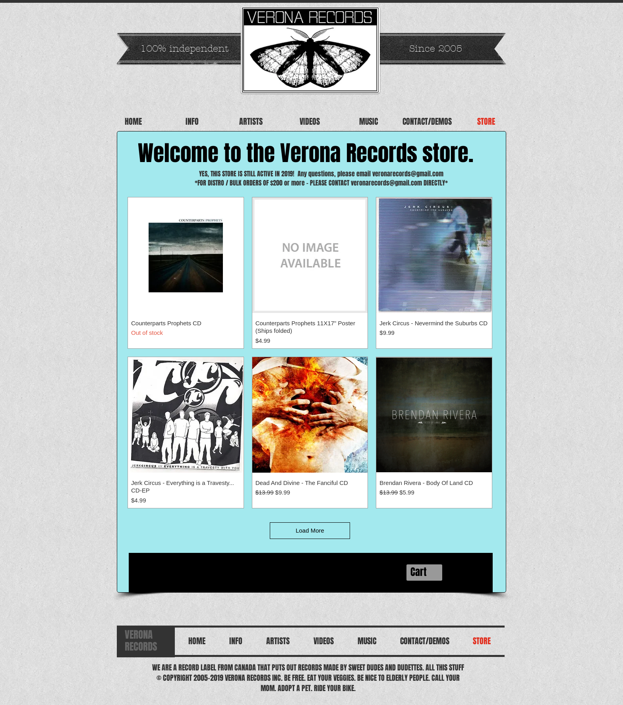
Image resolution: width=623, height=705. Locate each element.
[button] (424, 572)
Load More (310, 530)
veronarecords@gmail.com (407, 173)
